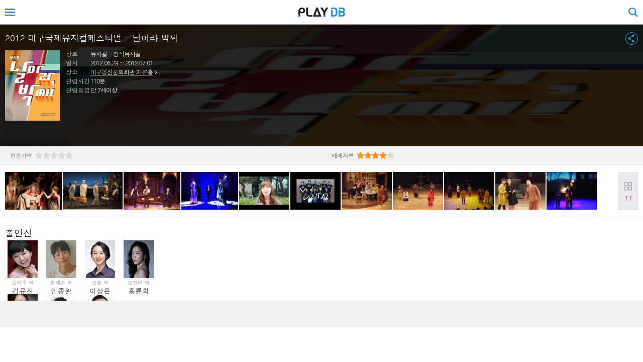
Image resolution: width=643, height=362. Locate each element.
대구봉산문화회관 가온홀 (121, 71)
